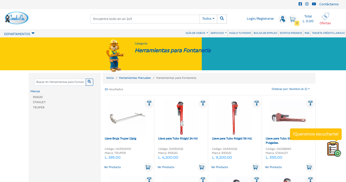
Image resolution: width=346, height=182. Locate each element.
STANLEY (39, 102)
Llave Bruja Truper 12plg (125, 120)
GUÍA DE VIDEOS (196, 33)
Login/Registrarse (260, 18)
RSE (307, 33)
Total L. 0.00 (308, 19)
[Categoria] (60, 82)
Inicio (110, 78)
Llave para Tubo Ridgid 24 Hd (178, 120)
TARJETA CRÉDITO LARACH (328, 33)
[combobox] (145, 19)
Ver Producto (112, 167)
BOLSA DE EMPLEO (265, 33)
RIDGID (38, 97)
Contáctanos (329, 4)
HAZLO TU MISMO (240, 33)
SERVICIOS (217, 33)
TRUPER (39, 107)
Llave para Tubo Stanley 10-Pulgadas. (286, 122)
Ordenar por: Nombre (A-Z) (289, 89)
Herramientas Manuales (135, 78)
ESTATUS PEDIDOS (291, 33)
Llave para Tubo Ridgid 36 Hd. (232, 120)
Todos (206, 18)
